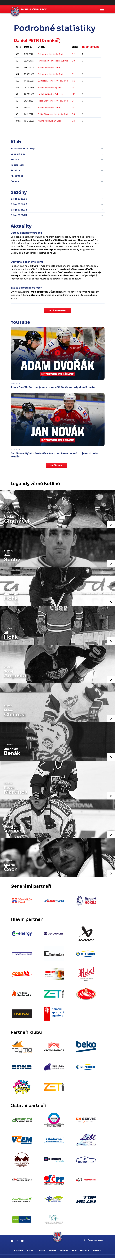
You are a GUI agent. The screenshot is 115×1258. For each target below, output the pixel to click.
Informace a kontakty (23, 148)
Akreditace (17, 175)
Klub (74, 1242)
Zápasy (41, 1242)
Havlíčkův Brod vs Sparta (49, 87)
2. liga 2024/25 (19, 204)
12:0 (73, 81)
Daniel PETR (27, 40)
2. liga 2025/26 (19, 198)
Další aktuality (57, 310)
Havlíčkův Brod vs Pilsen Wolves (53, 60)
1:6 (73, 87)
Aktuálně (18, 1242)
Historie (84, 1242)
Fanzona (64, 1242)
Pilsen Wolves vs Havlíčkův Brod (53, 101)
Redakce (16, 170)
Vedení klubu (18, 153)
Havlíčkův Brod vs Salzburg (50, 94)
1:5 (73, 107)
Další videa (56, 465)
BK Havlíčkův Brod (34, 9)
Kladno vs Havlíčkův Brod (49, 121)
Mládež (52, 1242)
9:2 (73, 121)
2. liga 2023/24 (19, 209)
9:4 (73, 114)
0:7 (73, 67)
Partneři (97, 1242)
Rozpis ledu (17, 164)
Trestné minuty (90, 46)
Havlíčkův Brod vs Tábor (49, 67)
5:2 (73, 54)
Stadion (15, 159)
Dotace (15, 181)
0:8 (73, 60)
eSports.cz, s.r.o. (59, 1251)
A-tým (30, 1242)
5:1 (73, 101)
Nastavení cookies (57, 1253)
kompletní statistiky (84, 129)
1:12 (73, 94)
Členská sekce (93, 1232)
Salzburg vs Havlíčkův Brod (50, 54)
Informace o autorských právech (82, 1251)
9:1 (73, 74)
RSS (100, 1251)
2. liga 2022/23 (19, 215)
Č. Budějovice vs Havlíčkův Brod (53, 81)
